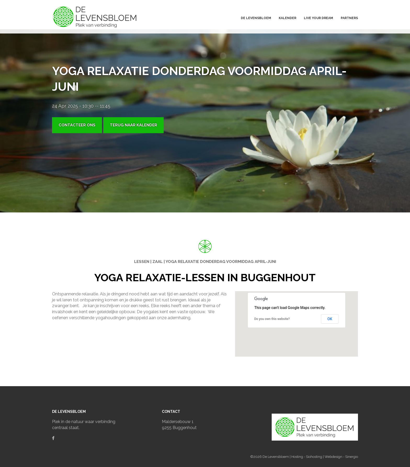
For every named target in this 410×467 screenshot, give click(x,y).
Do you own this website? (272, 319)
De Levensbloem (276, 457)
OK (329, 319)
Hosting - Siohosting (307, 457)
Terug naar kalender (133, 125)
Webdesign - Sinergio (341, 457)
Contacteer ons (77, 125)
